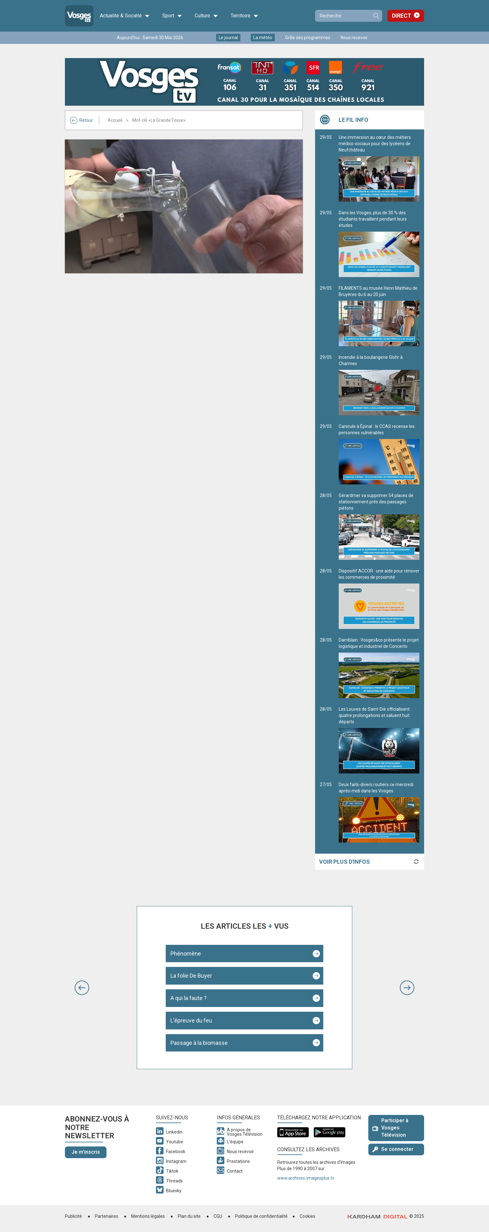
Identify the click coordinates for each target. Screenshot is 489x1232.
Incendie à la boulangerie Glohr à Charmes (379, 385)
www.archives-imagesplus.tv (305, 1178)
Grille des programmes (307, 37)
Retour (81, 120)
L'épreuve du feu (191, 1020)
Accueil (115, 120)
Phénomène (185, 953)
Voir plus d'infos (344, 861)
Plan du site (189, 1216)
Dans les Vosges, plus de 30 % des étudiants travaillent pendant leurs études (379, 243)
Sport (172, 16)
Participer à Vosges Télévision (390, 1127)
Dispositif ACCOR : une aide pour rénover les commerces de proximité (379, 598)
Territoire (244, 16)
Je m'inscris (86, 1152)
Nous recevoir (354, 37)
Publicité (73, 1216)
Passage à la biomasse (199, 1043)
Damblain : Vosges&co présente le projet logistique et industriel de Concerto (379, 667)
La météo (262, 37)
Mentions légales (148, 1216)
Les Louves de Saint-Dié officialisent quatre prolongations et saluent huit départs (379, 740)
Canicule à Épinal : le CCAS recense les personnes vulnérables (379, 454)
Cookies (307, 1216)
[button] (81, 987)
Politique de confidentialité (261, 1216)
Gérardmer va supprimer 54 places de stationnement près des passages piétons (379, 526)
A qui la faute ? (188, 998)
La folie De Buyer (191, 975)
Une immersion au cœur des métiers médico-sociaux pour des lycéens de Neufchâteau (379, 168)
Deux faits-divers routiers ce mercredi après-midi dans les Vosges (379, 812)
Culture (206, 16)
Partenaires (106, 1216)
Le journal (228, 37)
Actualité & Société (125, 16)
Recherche (376, 16)
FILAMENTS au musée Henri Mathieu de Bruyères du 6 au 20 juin (379, 316)
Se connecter (392, 1149)
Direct (401, 15)
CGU (218, 1216)
